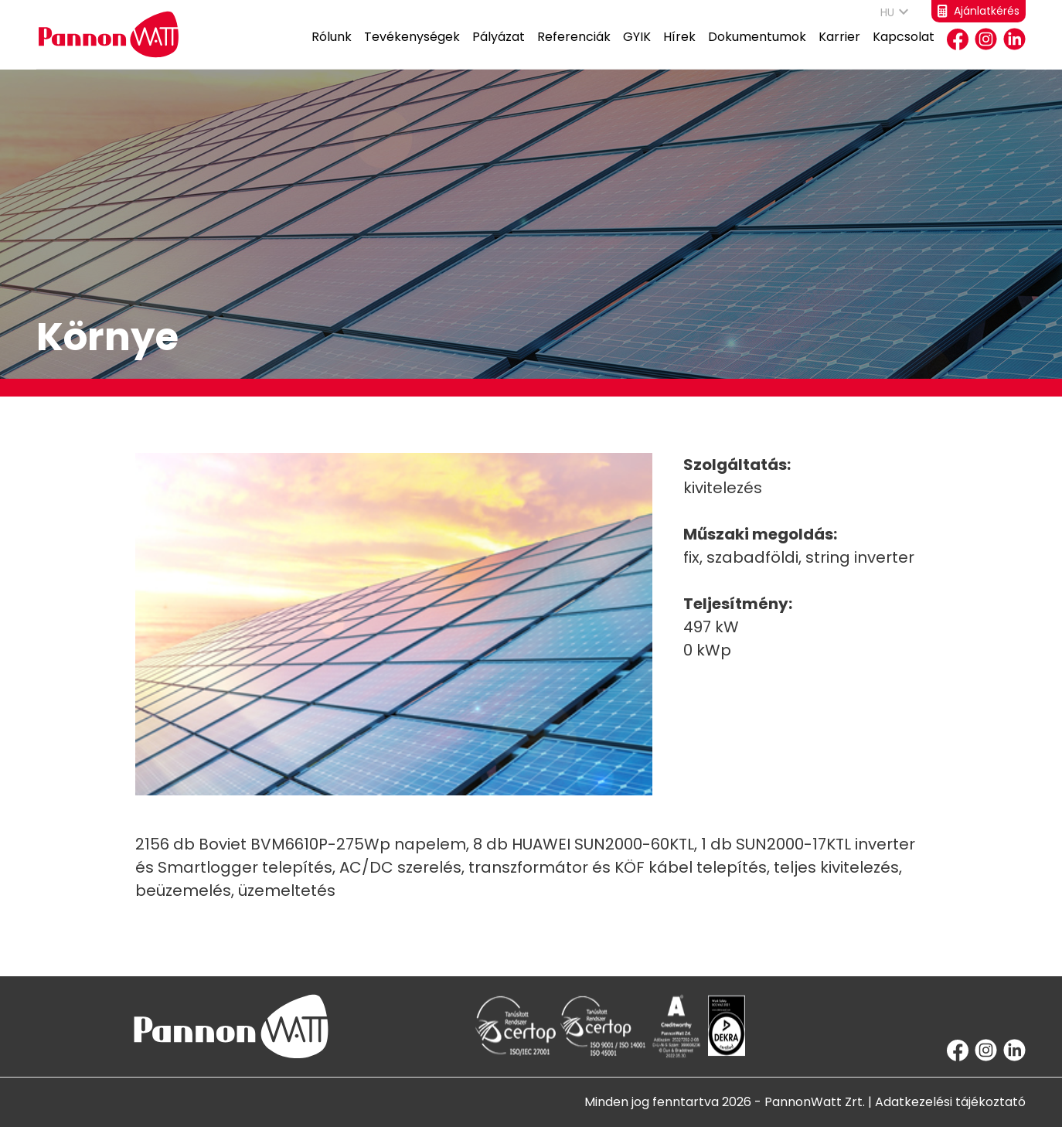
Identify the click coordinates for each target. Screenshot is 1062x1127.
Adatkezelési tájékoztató (950, 1102)
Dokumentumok (757, 48)
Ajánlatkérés (978, 11)
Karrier (839, 48)
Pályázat (498, 48)
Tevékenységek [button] (412, 48)
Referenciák (574, 48)
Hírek (679, 48)
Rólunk (331, 48)
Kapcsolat (903, 48)
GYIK (637, 48)
